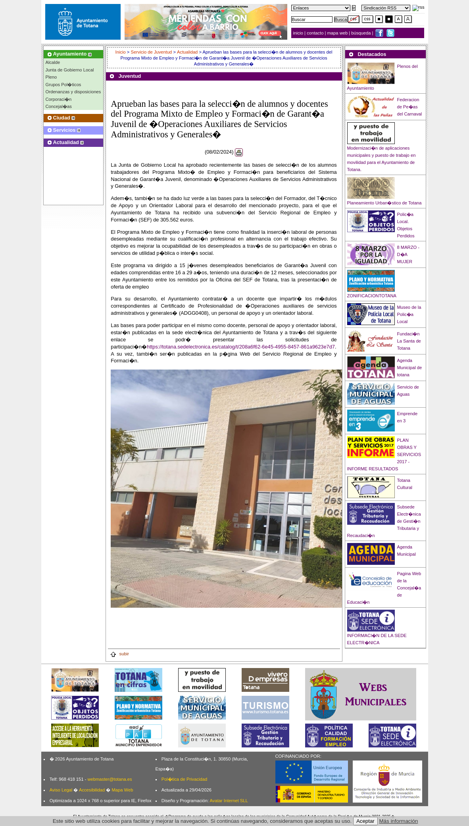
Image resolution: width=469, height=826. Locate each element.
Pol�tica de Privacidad (184, 779)
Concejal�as (59, 106)
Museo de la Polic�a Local (409, 314)
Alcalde (53, 62)
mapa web (338, 33)
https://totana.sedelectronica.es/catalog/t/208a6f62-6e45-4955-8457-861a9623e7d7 (241, 347)
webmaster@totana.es (109, 779)
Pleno (51, 77)
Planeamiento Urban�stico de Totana (384, 202)
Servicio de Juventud (151, 52)
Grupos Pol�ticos (63, 84)
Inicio (121, 52)
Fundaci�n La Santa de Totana (409, 340)
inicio (299, 33)
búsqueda (361, 33)
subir (119, 653)
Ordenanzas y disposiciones (73, 91)
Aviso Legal (61, 789)
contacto (315, 33)
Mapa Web (122, 789)
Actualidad (187, 52)
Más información (398, 821)
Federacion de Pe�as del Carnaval (409, 106)
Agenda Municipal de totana (409, 367)
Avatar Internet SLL (229, 800)
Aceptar (365, 821)
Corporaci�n (59, 99)
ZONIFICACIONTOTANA (372, 295)
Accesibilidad (92, 789)
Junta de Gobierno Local (70, 69)
